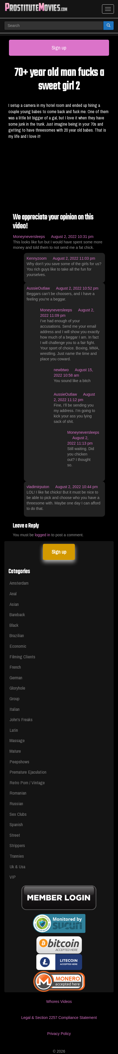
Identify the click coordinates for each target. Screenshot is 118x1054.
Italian (14, 709)
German (15, 677)
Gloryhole (17, 688)
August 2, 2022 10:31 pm (72, 236)
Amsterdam (18, 583)
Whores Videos (59, 1001)
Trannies (16, 856)
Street (14, 835)
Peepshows (19, 761)
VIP (12, 877)
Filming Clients (22, 656)
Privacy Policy (59, 1033)
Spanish (16, 824)
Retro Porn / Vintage (27, 782)
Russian (16, 803)
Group (14, 698)
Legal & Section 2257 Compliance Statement (59, 1017)
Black (13, 625)
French (15, 667)
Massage (17, 740)
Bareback (17, 614)
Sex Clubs (18, 814)
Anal (13, 593)
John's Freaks (21, 719)
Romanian (17, 793)
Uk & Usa (17, 866)
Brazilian (16, 635)
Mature (15, 751)
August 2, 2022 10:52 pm (77, 288)
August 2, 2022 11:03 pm (74, 258)
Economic (17, 646)
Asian (14, 604)
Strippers (17, 845)
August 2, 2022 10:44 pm (76, 487)
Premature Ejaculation (27, 772)
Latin (13, 730)
